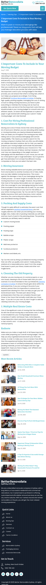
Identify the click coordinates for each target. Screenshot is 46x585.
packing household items (23, 209)
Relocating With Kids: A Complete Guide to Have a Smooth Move (31, 366)
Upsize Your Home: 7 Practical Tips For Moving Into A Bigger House (30, 433)
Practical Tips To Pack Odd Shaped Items (31, 421)
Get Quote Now (10, 8)
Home (3, 14)
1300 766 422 (9, 568)
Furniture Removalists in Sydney (22, 98)
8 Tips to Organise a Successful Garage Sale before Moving (31, 455)
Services (9, 524)
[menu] (42, 8)
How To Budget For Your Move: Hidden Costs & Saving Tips (30, 399)
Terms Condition (12, 535)
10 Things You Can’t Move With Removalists (28, 388)
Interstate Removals (13, 553)
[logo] (12, 3)
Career (8, 531)
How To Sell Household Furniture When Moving (30, 377)
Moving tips (12, 14)
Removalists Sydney (13, 545)
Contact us (10, 528)
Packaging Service (12, 549)
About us (9, 517)
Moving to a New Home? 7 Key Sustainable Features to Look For (28, 467)
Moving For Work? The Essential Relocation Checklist (28, 411)
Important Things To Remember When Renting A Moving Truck (30, 444)
